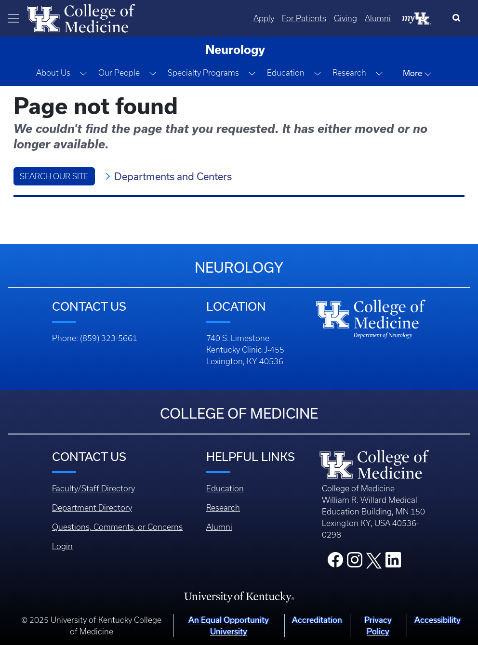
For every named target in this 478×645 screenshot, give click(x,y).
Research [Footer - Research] (223, 507)
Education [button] (286, 72)
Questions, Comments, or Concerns (117, 527)
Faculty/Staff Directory (93, 488)
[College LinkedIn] (393, 562)
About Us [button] (53, 72)
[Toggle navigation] (13, 18)
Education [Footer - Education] (225, 488)
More (417, 73)
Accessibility (437, 619)
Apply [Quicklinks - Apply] (263, 18)
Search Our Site (54, 176)
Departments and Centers (173, 176)
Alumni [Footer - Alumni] (219, 527)
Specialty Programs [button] (203, 72)
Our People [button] (119, 72)
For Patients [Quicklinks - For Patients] (304, 18)
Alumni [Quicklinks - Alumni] (378, 18)
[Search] (458, 18)
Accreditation (317, 619)
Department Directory (92, 507)
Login (62, 546)
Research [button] (349, 72)
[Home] (81, 17)
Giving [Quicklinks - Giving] (345, 18)
